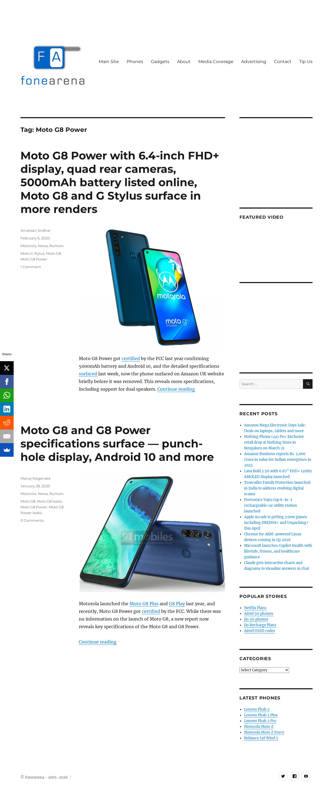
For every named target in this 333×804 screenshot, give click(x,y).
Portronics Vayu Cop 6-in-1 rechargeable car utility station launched (270, 505)
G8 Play (177, 603)
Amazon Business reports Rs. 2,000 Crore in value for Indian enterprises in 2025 (277, 460)
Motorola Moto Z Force (264, 732)
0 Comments (32, 520)
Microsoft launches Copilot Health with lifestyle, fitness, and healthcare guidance (278, 551)
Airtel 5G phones (258, 613)
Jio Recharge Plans (260, 625)
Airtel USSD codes (259, 630)
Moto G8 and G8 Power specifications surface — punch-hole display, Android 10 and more (117, 443)
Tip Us (306, 61)
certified (131, 358)
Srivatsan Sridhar (35, 230)
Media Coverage (215, 61)
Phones (135, 61)
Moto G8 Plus (144, 603)
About (184, 61)
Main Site (109, 61)
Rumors (56, 246)
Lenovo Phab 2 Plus (261, 715)
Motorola (28, 246)
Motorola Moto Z (259, 726)
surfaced (88, 373)
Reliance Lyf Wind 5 (261, 738)
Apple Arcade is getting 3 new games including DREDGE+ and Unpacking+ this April (276, 523)
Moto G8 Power (33, 259)
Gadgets (160, 61)
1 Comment (30, 267)
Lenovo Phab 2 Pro (260, 721)
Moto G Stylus (32, 253)
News (43, 246)
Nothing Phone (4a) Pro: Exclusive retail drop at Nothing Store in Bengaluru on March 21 (274, 442)
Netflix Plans (255, 608)
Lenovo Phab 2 (256, 709)
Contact (283, 61)
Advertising (253, 61)
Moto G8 (53, 253)
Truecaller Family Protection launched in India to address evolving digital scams (277, 488)
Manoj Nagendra (35, 478)
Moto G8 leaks (49, 501)
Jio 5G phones (256, 619)
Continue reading (176, 389)
